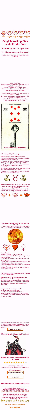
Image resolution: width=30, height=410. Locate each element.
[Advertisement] (15, 16)
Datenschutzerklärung (18, 404)
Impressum (8, 404)
